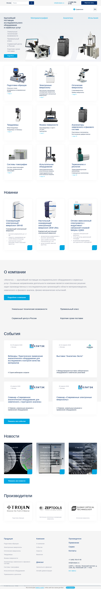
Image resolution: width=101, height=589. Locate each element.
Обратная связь (89, 3)
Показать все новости (16, 481)
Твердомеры (13, 125)
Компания (40, 539)
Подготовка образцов (17, 85)
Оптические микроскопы (77, 86)
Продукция (8, 539)
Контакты (72, 551)
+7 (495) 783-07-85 (72, 3)
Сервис (72, 547)
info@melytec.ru (74, 563)
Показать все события (17, 421)
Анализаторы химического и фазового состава (83, 127)
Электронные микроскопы (45, 86)
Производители (75, 539)
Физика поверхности (48, 125)
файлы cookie (40, 587)
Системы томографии (17, 164)
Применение (74, 543)
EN (95, 9)
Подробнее (10, 56)
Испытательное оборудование (46, 165)
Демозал (39, 562)
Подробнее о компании (17, 297)
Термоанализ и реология (79, 165)
